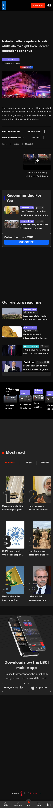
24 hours (9, 462)
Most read (15, 452)
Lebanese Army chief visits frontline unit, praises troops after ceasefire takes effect (34, 227)
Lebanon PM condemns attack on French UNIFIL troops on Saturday (40, 598)
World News (29, 362)
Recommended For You (24, 198)
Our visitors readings (21, 303)
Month (45, 462)
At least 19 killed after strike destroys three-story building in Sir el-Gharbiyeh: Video (26, 406)
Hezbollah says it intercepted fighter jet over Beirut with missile (35, 336)
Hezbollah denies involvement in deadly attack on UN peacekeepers (13, 598)
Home (6, 804)
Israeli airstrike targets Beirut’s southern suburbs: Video (39, 405)
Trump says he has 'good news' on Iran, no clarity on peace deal (36, 352)
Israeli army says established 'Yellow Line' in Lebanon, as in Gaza (39, 553)
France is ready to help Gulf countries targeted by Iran (35, 368)
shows (39, 804)
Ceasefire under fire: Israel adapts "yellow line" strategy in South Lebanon (13, 508)
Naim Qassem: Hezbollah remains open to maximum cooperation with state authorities (34, 213)
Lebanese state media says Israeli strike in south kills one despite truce (36, 318)
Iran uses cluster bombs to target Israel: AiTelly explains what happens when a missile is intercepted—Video (11, 407)
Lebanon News (27, 208)
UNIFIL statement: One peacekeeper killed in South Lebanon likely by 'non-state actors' (11, 553)
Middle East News (31, 346)
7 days (28, 462)
